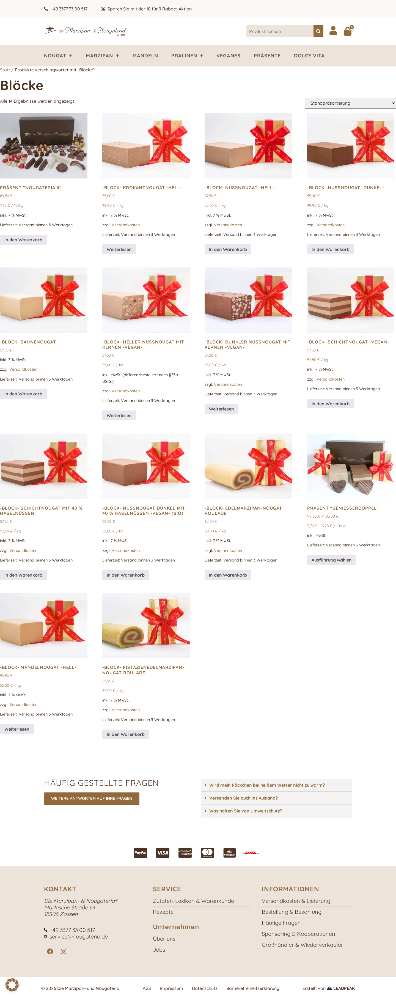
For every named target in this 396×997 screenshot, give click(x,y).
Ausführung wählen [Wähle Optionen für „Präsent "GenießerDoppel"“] (332, 560)
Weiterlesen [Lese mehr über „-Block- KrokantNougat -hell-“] (119, 249)
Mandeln (145, 55)
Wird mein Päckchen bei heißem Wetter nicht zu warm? (267, 785)
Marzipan (102, 55)
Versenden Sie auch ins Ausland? (243, 798)
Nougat (58, 55)
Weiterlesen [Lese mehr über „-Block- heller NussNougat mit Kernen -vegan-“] (119, 415)
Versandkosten (126, 224)
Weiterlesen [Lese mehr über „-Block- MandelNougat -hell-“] (16, 729)
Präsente (267, 55)
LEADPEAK (341, 988)
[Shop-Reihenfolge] (350, 103)
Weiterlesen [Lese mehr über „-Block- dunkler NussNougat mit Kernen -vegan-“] (221, 409)
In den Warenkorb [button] (23, 239)
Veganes (228, 55)
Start (5, 69)
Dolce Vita (309, 55)
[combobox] (280, 31)
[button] (276, 785)
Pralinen (187, 55)
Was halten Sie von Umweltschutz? (245, 811)
